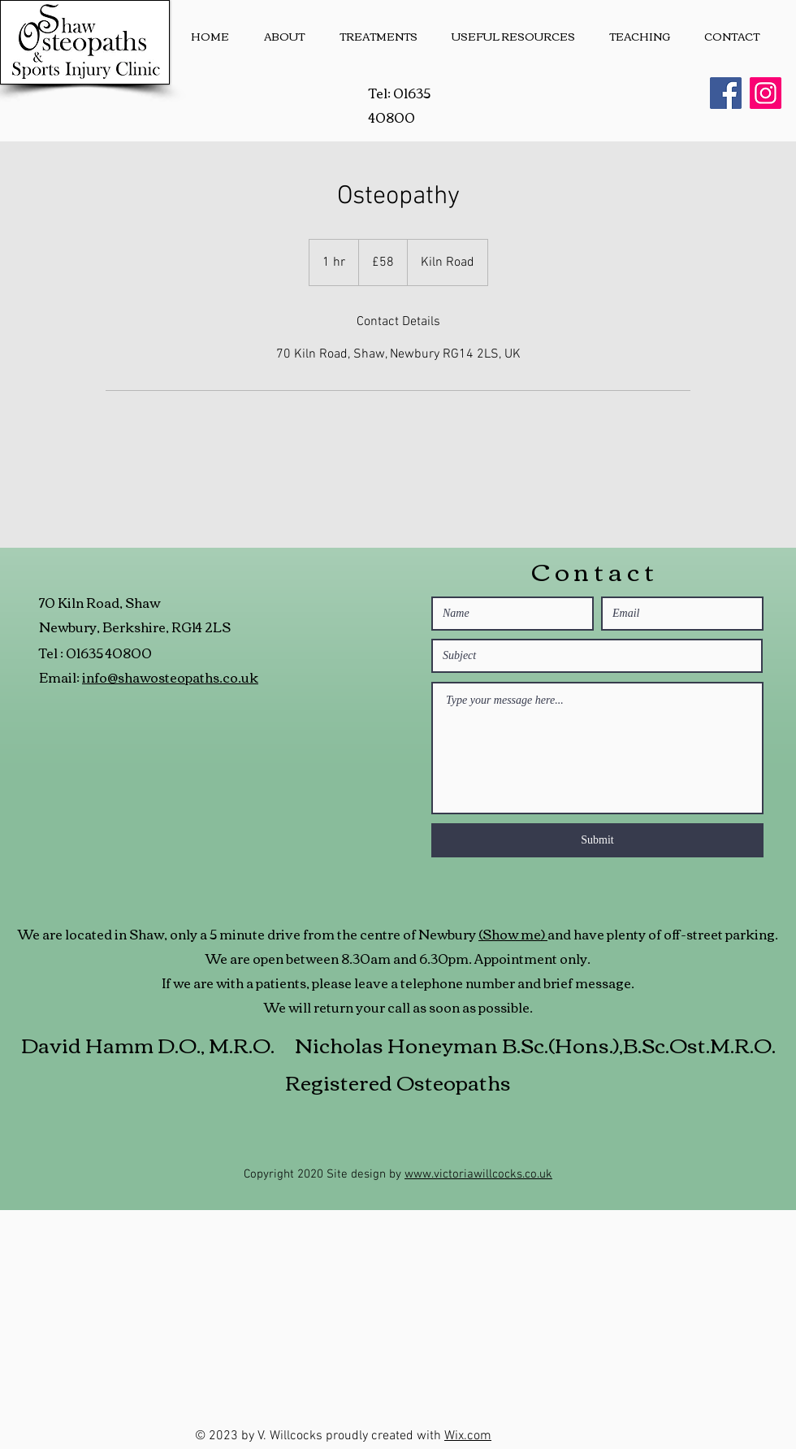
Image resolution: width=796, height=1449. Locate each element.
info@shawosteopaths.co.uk (170, 677)
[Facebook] (726, 93)
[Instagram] (765, 93)
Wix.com (467, 1436)
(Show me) (512, 934)
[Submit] (597, 840)
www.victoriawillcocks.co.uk (478, 1174)
